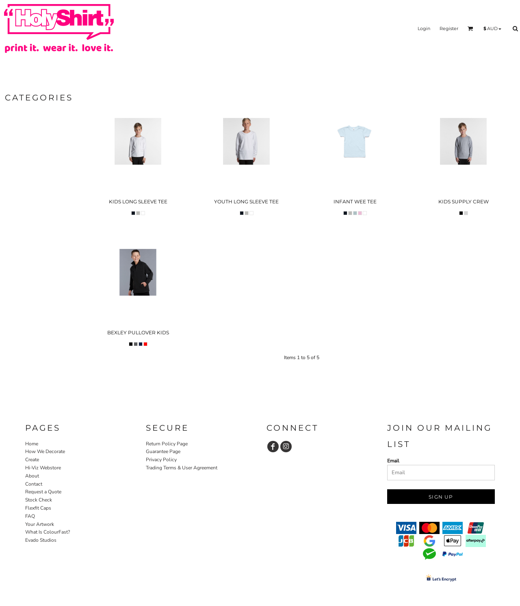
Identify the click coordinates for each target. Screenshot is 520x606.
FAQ (30, 516)
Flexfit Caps (38, 508)
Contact (33, 484)
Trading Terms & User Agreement (181, 467)
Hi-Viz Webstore (43, 467)
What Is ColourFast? (47, 532)
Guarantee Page (163, 451)
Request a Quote (43, 491)
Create (32, 459)
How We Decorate (45, 451)
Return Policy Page (167, 443)
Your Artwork (39, 524)
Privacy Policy (161, 459)
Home (31, 443)
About (32, 476)
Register (449, 28)
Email (393, 461)
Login (424, 28)
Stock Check (38, 500)
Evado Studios (40, 540)
